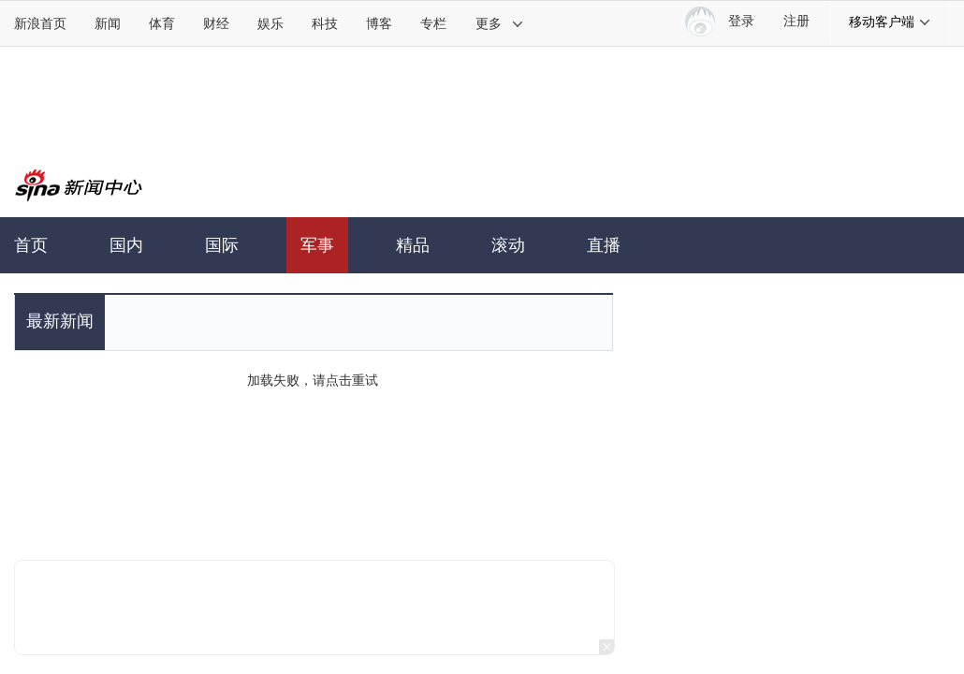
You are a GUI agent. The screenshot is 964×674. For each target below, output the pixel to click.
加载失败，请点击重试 (312, 380)
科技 (325, 23)
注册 (796, 21)
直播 (604, 245)
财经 (216, 23)
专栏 (433, 23)
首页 (31, 245)
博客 (379, 23)
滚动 (508, 245)
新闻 (108, 23)
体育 (162, 23)
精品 (413, 245)
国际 (222, 245)
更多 (499, 23)
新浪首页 (40, 23)
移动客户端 (890, 21)
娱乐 (270, 23)
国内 (126, 245)
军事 (317, 245)
